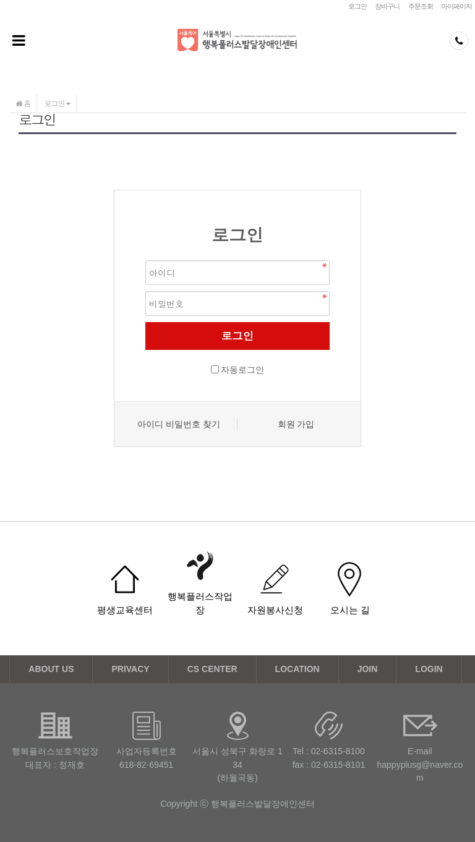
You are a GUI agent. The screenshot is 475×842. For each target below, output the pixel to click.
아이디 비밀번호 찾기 (178, 424)
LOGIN (428, 669)
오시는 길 (350, 610)
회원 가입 (296, 424)
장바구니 (387, 6)
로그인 (357, 6)
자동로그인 (242, 370)
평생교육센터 (125, 610)
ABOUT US (51, 669)
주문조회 (420, 6)
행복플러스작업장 (200, 603)
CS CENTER (212, 669)
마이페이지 (456, 6)
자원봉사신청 (275, 610)
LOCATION (297, 669)
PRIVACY (130, 669)
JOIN (367, 669)
